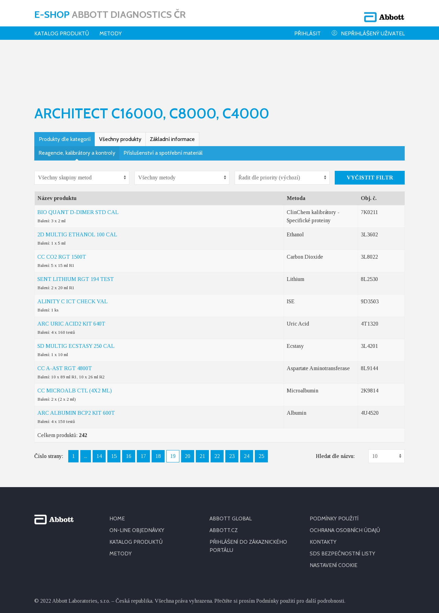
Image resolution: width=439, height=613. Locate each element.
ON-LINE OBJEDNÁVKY (137, 485)
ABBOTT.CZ (224, 485)
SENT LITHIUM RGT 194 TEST (75, 234)
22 (217, 411)
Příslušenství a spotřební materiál (163, 107)
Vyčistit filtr (370, 132)
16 (128, 411)
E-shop (110, 12)
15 (114, 411)
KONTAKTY (323, 496)
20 (187, 411)
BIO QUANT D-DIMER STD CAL (78, 167)
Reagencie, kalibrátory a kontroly (76, 107)
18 (158, 411)
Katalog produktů (61, 29)
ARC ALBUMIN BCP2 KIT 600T (76, 367)
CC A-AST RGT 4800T (64, 323)
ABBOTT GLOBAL (231, 473)
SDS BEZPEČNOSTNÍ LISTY (343, 508)
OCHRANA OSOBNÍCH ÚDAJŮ (346, 485)
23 (232, 411)
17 (143, 411)
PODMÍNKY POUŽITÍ (334, 473)
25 (261, 411)
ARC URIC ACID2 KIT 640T (71, 278)
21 (202, 411)
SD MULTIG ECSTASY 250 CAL (76, 301)
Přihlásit (307, 29)
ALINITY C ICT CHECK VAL (72, 256)
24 (246, 411)
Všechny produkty (120, 94)
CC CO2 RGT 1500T (61, 211)
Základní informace (172, 94)
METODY (120, 508)
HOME (117, 473)
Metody (110, 29)
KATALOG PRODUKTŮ (136, 496)
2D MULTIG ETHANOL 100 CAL (77, 189)
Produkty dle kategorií (65, 94)
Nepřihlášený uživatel (368, 28)
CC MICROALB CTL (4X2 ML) (74, 345)
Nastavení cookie (334, 520)
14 (99, 411)
